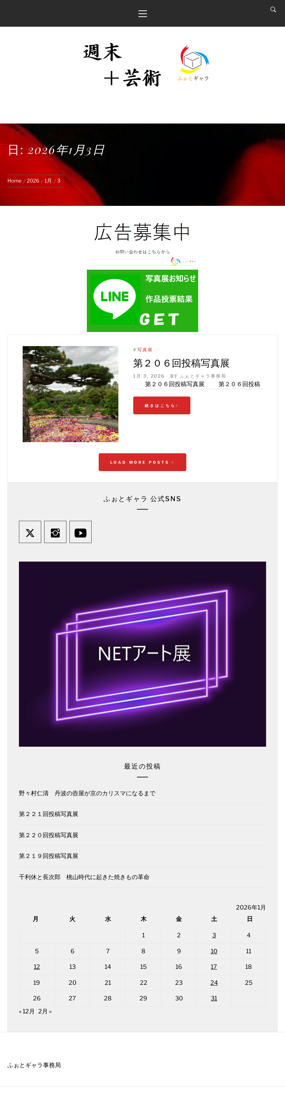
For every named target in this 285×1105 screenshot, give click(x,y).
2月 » (45, 1011)
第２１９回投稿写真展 (48, 855)
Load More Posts (142, 462)
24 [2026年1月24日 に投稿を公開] (214, 982)
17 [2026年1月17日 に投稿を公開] (214, 966)
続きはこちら (162, 405)
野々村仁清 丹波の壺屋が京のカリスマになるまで (87, 793)
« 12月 (27, 1011)
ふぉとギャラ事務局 (203, 376)
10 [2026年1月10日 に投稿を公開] (214, 951)
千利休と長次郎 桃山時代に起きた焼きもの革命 (84, 877)
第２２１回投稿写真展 (48, 814)
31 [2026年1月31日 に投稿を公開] (214, 998)
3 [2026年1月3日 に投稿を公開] (214, 935)
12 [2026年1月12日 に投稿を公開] (37, 966)
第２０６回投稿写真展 (181, 362)
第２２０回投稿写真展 (48, 835)
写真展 (145, 349)
